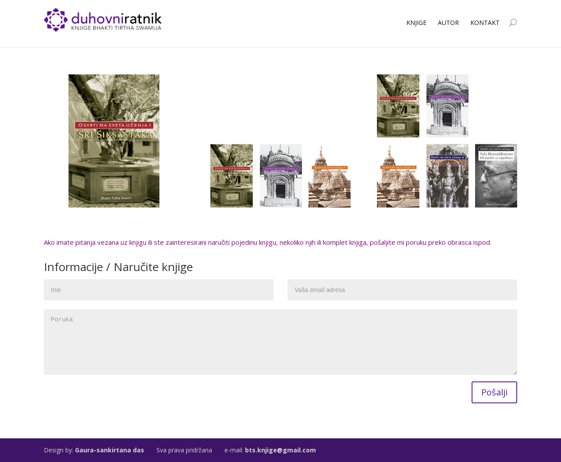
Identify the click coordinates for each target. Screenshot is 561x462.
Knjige (416, 22)
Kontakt (485, 22)
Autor (448, 22)
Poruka (280, 342)
